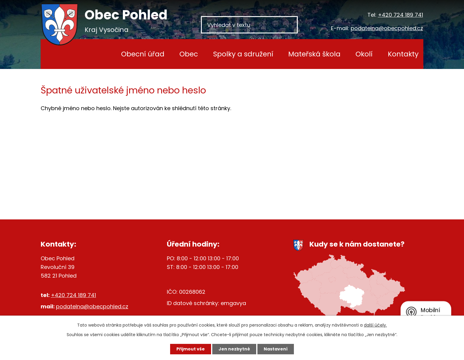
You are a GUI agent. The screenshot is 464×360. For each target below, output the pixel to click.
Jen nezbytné (234, 349)
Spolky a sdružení (243, 54)
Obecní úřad (142, 54)
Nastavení (276, 349)
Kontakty (403, 54)
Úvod (97, 54)
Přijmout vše (190, 349)
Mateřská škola (314, 54)
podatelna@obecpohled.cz (387, 28)
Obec (188, 54)
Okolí (364, 54)
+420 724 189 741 (400, 15)
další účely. (375, 325)
